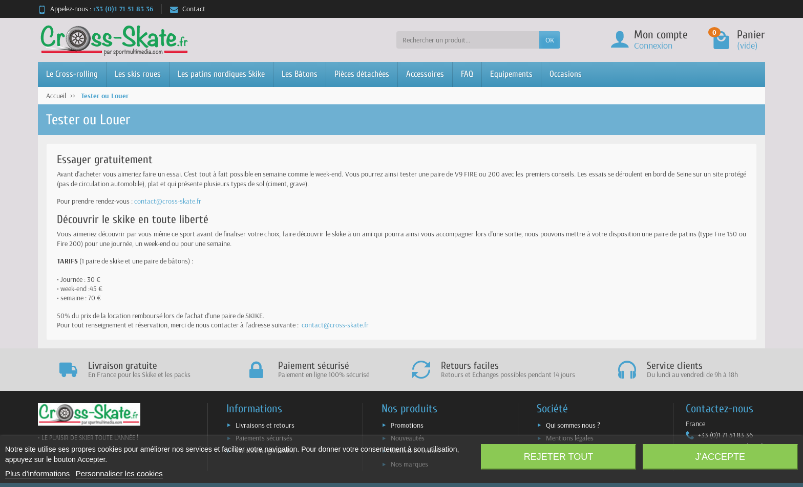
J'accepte (720, 457)
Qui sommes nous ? (573, 425)
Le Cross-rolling (72, 74)
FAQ (467, 74)
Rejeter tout (558, 457)
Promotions (407, 425)
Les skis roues (138, 74)
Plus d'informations (37, 473)
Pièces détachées (361, 74)
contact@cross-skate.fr (167, 201)
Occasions (566, 74)
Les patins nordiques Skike (221, 74)
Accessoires (425, 74)
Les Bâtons (300, 74)
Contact (187, 8)
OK (549, 40)
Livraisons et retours (265, 425)
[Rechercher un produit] (467, 40)
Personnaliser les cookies (119, 473)
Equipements (511, 74)
